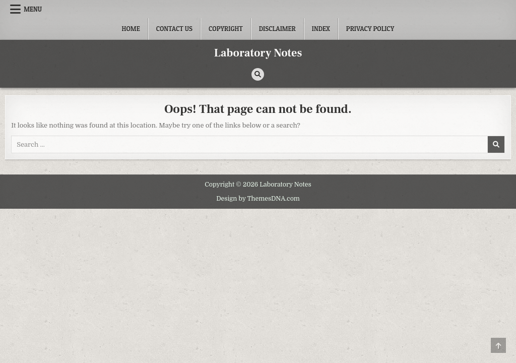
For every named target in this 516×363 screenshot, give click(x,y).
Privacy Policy (370, 29)
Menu (33, 9)
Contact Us (174, 29)
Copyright (226, 29)
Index (321, 29)
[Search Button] (257, 74)
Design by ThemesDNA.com (258, 198)
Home (131, 29)
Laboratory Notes (258, 53)
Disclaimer (277, 29)
